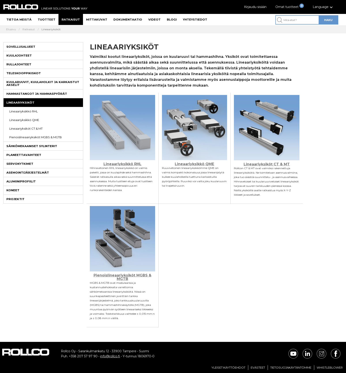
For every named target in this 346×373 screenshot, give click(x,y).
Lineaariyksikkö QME (24, 120)
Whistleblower (330, 367)
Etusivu (11, 29)
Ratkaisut (71, 19)
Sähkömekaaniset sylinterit (31, 146)
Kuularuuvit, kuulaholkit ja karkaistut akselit (42, 83)
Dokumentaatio (127, 19)
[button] (323, 7)
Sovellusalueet (20, 46)
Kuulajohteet (19, 55)
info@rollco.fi (110, 356)
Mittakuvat (96, 19)
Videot (154, 19)
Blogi (172, 19)
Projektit (15, 199)
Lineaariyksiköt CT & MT (26, 128)
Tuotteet (46, 19)
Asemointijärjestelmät (27, 172)
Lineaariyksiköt (20, 102)
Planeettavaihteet (23, 155)
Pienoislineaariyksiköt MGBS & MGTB (35, 137)
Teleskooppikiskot (23, 73)
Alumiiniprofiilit (21, 181)
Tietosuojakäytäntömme (290, 367)
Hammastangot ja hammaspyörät (36, 93)
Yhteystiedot (195, 19)
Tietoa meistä (19, 19)
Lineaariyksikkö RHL (23, 111)
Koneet (12, 190)
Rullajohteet (18, 64)
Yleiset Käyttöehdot (228, 367)
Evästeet (258, 367)
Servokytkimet (19, 163)
